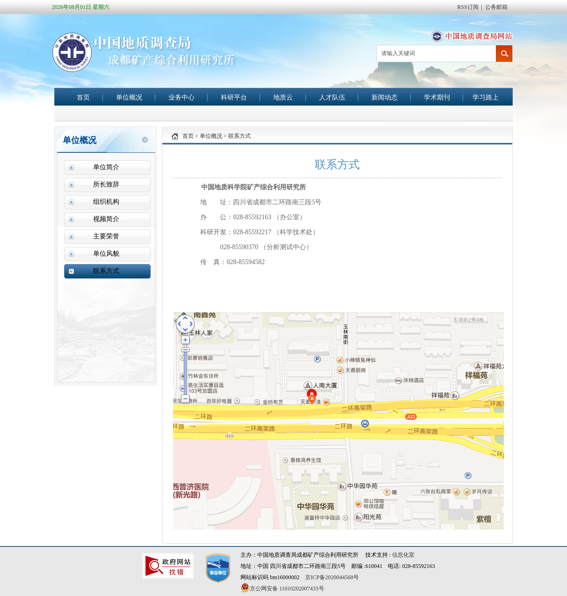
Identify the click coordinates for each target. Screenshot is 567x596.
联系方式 (239, 136)
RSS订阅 (467, 7)
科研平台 (234, 97)
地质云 (283, 97)
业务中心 (181, 97)
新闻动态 (384, 97)
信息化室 (403, 555)
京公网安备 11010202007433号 (282, 587)
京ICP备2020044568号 (332, 577)
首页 (83, 97)
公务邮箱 (496, 7)
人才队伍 (332, 97)
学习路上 (485, 97)
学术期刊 (437, 97)
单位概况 (129, 97)
